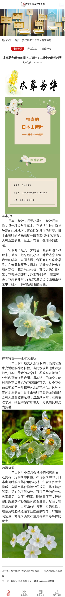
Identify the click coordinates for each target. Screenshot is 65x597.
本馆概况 (24, 595)
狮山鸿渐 (46, 48)
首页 (17, 40)
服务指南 (57, 595)
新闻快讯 (40, 595)
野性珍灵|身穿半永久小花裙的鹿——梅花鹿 (32, 581)
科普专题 (46, 40)
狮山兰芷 (32, 48)
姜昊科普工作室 (30, 40)
